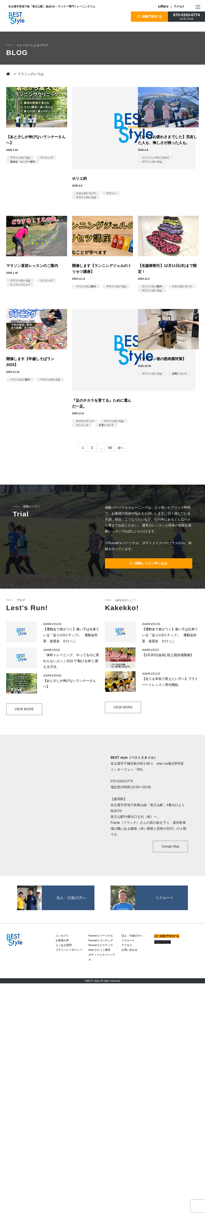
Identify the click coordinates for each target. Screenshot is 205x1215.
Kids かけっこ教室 (99, 949)
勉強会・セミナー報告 (22, 161)
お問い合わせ (129, 949)
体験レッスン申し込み (149, 563)
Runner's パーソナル (101, 935)
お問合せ (163, 6)
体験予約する (149, 16)
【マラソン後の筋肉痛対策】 (162, 359)
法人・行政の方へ (132, 935)
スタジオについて (86, 193)
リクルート (128, 940)
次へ (121, 448)
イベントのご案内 (86, 286)
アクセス (179, 6)
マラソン (111, 193)
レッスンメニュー (20, 284)
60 (110, 448)
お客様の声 (62, 940)
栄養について (179, 373)
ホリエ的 (79, 178)
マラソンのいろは (20, 157)
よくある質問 (64, 945)
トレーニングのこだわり (155, 157)
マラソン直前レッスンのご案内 (32, 266)
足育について (106, 425)
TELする (162, 942)
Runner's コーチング (101, 940)
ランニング (46, 157)
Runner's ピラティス (101, 945)
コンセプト (62, 935)
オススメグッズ (84, 421)
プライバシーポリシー (69, 949)
